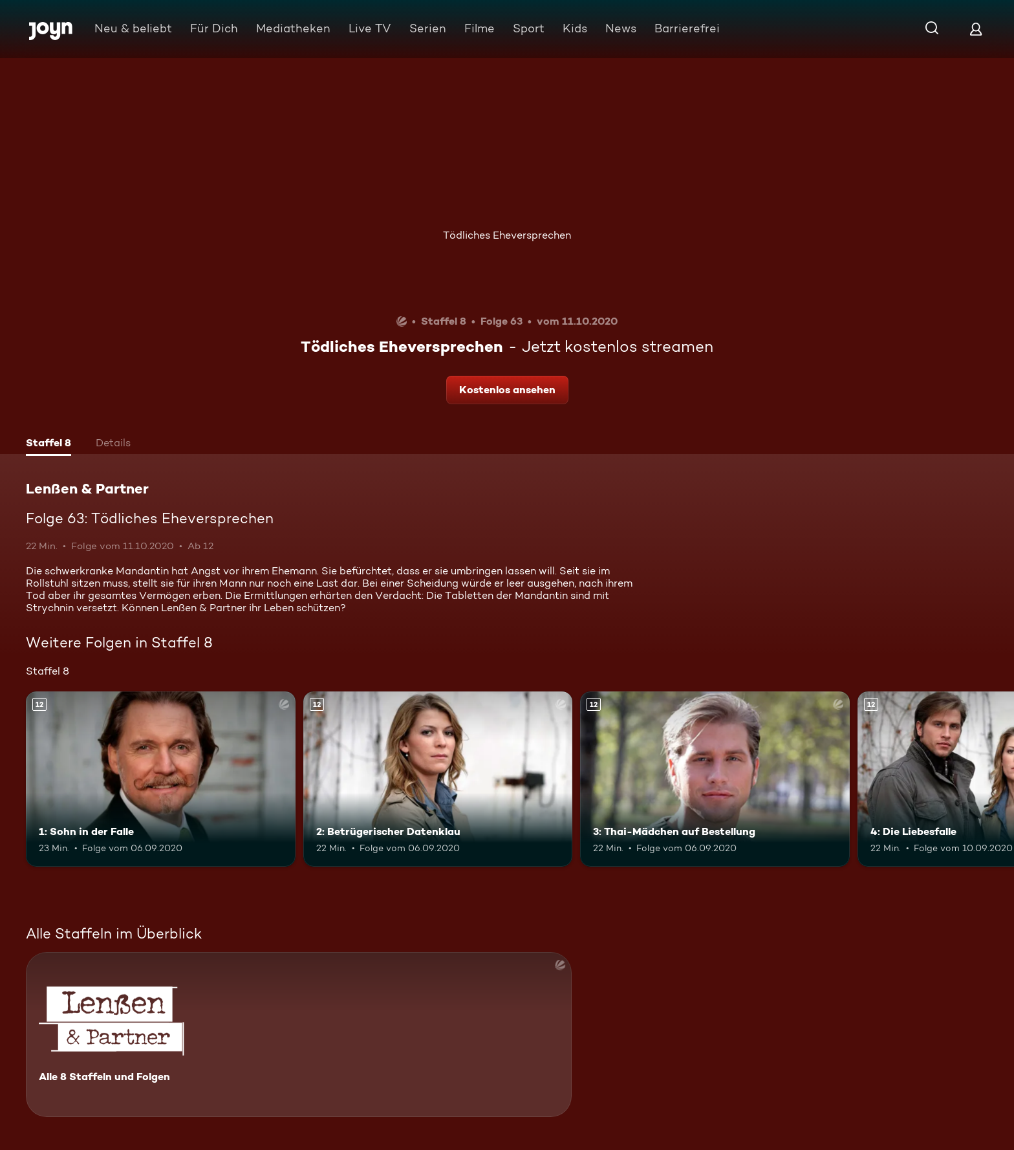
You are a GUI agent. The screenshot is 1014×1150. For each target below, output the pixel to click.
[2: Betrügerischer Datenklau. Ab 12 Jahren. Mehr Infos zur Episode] (438, 779)
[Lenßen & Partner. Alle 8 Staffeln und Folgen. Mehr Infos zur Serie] (299, 1034)
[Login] (976, 28)
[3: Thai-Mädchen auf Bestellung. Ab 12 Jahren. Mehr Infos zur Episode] (715, 779)
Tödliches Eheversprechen (507, 235)
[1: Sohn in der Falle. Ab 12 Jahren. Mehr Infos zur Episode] (161, 779)
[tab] (48, 444)
